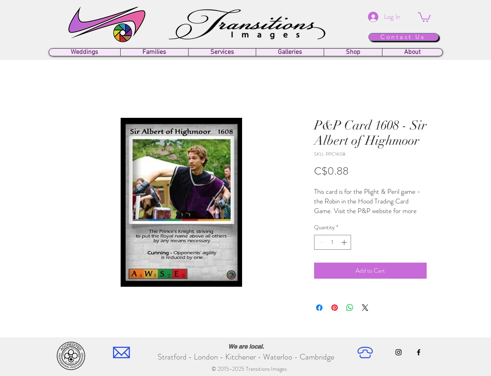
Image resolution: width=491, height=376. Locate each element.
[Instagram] (398, 352)
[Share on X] (365, 307)
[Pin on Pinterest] (334, 307)
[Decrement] (320, 242)
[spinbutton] (332, 242)
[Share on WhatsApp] (350, 307)
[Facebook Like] (409, 369)
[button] (424, 16)
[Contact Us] (403, 37)
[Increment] (345, 242)
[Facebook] (419, 352)
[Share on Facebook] (319, 307)
